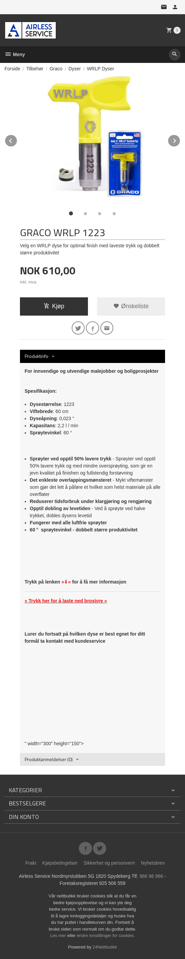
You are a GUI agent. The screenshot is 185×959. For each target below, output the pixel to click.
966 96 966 (151, 876)
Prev (17, 139)
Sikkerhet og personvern (109, 863)
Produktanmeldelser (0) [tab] (49, 759)
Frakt (30, 863)
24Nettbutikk (105, 947)
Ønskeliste (131, 306)
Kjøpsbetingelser (59, 863)
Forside (12, 68)
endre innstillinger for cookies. (106, 935)
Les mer (58, 935)
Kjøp (54, 306)
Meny (14, 54)
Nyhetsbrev (153, 863)
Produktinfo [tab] (36, 356)
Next (180, 139)
